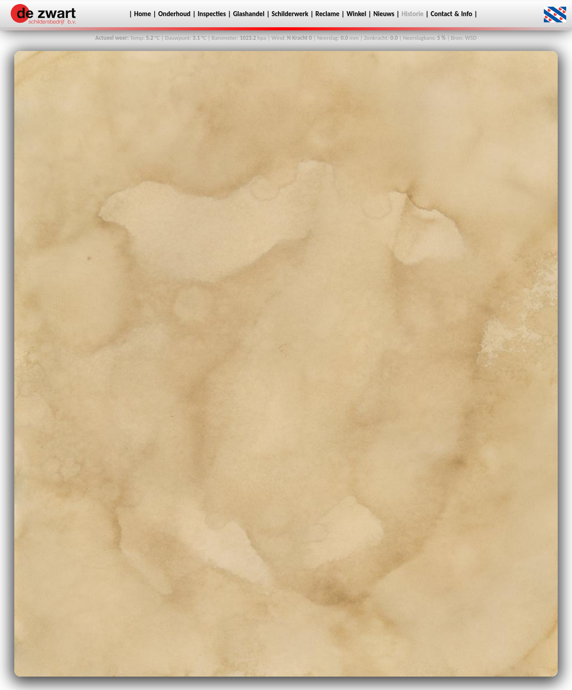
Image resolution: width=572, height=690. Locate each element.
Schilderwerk (290, 14)
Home (141, 14)
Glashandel (248, 14)
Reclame (327, 14)
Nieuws (384, 14)
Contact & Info (452, 14)
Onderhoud (174, 14)
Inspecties (212, 14)
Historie (412, 14)
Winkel (356, 14)
